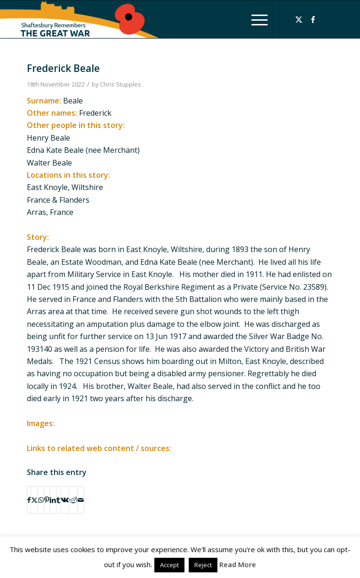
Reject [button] (203, 565)
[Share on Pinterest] (46, 500)
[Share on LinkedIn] (53, 500)
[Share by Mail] (81, 500)
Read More (237, 564)
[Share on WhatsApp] (41, 500)
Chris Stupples (120, 84)
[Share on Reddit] (73, 500)
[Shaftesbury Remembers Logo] (122, 19)
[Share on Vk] (65, 500)
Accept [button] (169, 565)
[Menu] (255, 19)
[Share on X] (34, 500)
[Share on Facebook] (29, 500)
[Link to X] (299, 19)
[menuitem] (255, 19)
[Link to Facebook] (313, 19)
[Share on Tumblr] (58, 500)
